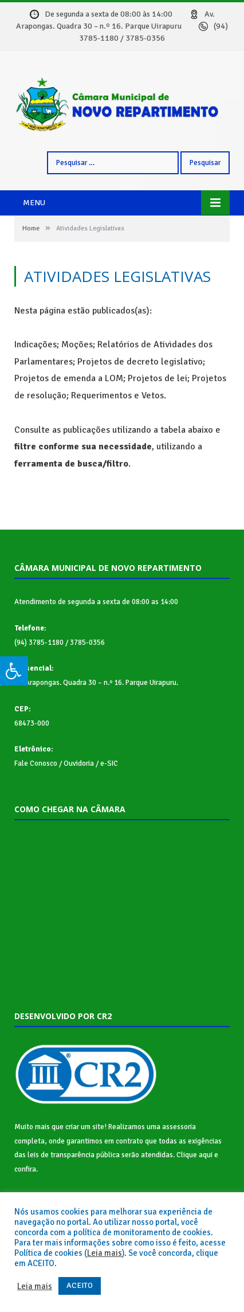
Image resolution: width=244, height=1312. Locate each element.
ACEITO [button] (79, 1285)
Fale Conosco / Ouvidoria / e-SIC (66, 763)
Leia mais (104, 1253)
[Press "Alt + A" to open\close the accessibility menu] (14, 671)
